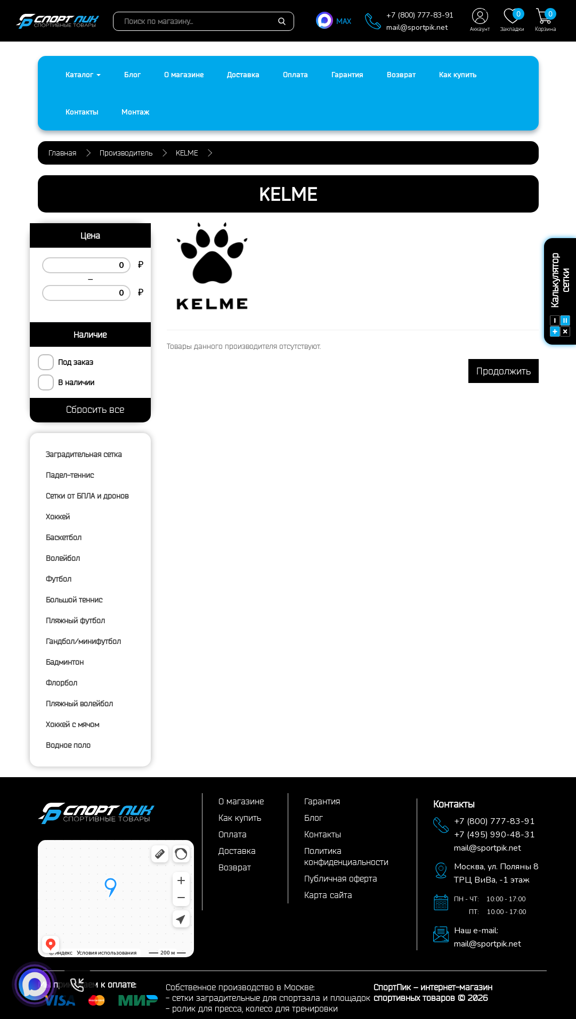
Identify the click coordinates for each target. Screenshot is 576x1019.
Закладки (512, 20)
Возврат (401, 74)
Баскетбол (64, 537)
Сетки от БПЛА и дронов (87, 496)
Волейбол (63, 558)
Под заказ (75, 362)
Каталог (83, 74)
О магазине (184, 74)
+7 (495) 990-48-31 (494, 835)
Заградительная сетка (84, 454)
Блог (132, 74)
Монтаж (135, 112)
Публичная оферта (340, 878)
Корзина (545, 20)
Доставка (243, 74)
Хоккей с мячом (72, 724)
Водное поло (68, 745)
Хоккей (58, 516)
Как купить (457, 74)
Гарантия (347, 74)
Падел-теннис (70, 475)
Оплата (295, 74)
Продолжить (503, 370)
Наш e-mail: (476, 930)
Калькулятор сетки (560, 295)
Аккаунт (480, 20)
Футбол (58, 579)
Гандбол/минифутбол (83, 641)
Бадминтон (65, 662)
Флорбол (61, 683)
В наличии (76, 382)
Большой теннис (74, 600)
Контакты (82, 112)
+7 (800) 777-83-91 (419, 15)
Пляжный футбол (75, 620)
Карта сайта (328, 895)
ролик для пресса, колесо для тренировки (255, 1008)
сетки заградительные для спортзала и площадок (271, 997)
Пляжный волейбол (79, 703)
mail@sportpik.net (417, 27)
